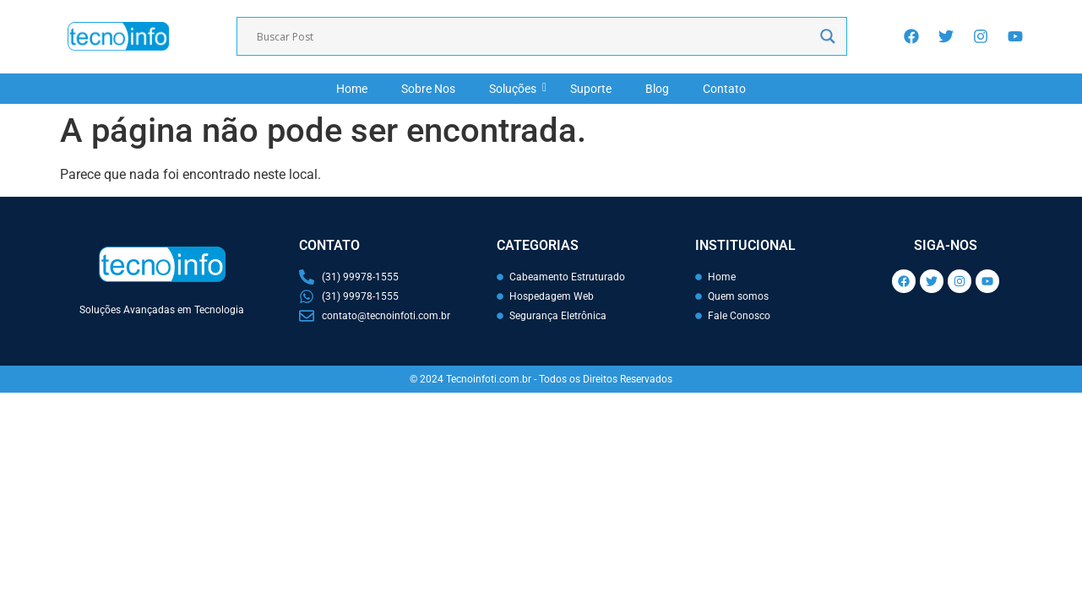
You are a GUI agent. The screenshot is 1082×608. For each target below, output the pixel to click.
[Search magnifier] (828, 36)
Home (351, 88)
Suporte (591, 88)
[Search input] (534, 36)
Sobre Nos (428, 88)
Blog (657, 88)
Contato (724, 88)
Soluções (517, 88)
